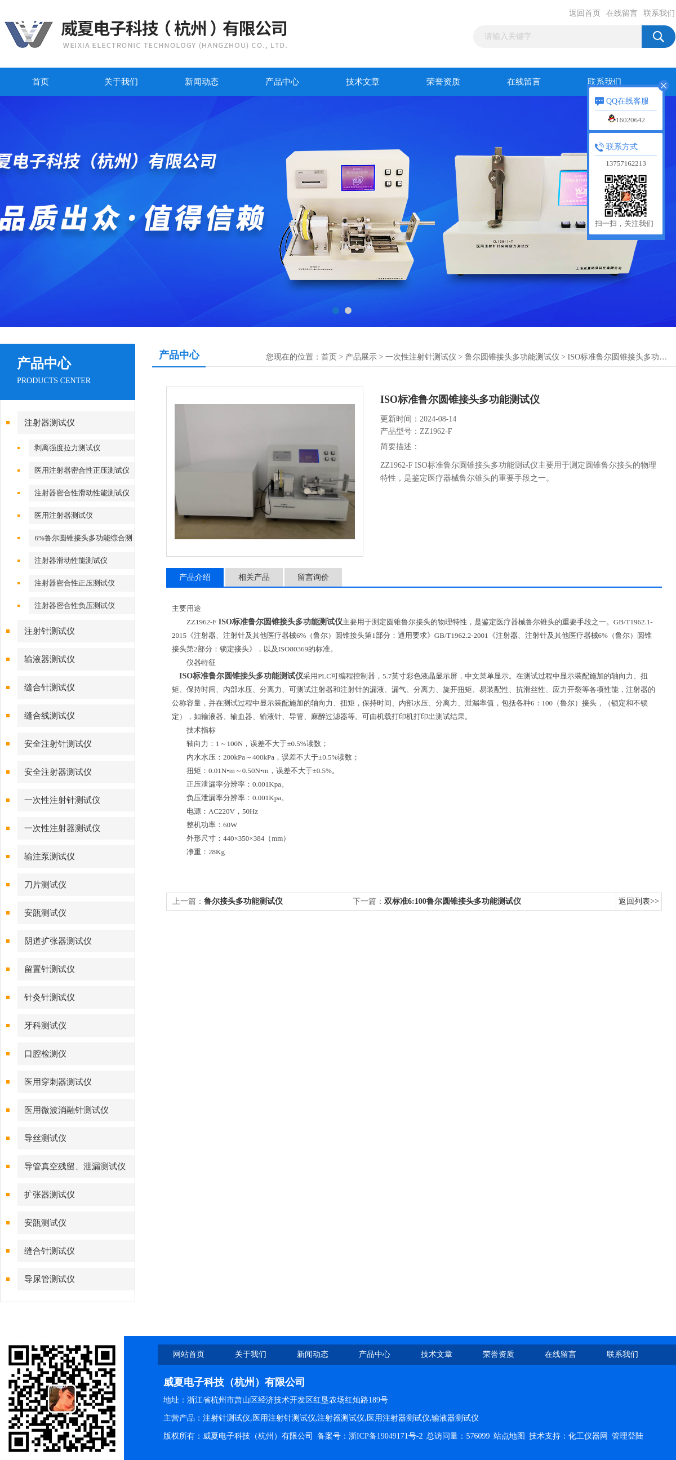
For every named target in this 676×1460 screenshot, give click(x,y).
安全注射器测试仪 (58, 771)
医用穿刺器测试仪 (58, 1081)
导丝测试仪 (45, 1138)
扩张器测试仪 (49, 1194)
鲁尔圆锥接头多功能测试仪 (512, 357)
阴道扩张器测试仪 (58, 941)
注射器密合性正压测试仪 (74, 583)
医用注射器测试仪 (63, 515)
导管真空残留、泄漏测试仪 (75, 1166)
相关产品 (254, 577)
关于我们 (121, 81)
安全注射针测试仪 (58, 743)
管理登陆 (627, 1436)
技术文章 (363, 81)
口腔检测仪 (45, 1053)
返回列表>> (639, 901)
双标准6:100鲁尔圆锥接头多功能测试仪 (452, 901)
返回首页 (585, 13)
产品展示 (361, 357)
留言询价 (313, 577)
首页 (40, 81)
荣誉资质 (443, 81)
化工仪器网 (588, 1436)
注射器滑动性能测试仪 (71, 560)
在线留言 (622, 13)
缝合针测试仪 (49, 687)
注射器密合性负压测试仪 (74, 605)
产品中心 (282, 81)
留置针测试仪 (49, 969)
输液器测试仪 (49, 659)
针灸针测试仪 (49, 997)
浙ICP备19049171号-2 (385, 1436)
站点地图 (509, 1436)
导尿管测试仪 (49, 1279)
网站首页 (188, 1354)
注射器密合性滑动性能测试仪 (82, 493)
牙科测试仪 (45, 1025)
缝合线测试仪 (49, 715)
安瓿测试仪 (45, 912)
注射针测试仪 (49, 631)
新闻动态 (202, 81)
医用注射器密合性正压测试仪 (82, 470)
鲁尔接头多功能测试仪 (243, 901)
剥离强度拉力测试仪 (67, 447)
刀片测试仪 (45, 884)
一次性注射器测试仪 (62, 828)
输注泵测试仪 (49, 856)
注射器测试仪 (49, 422)
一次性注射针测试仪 (62, 800)
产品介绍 (195, 577)
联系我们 (659, 13)
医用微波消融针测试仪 (66, 1110)
